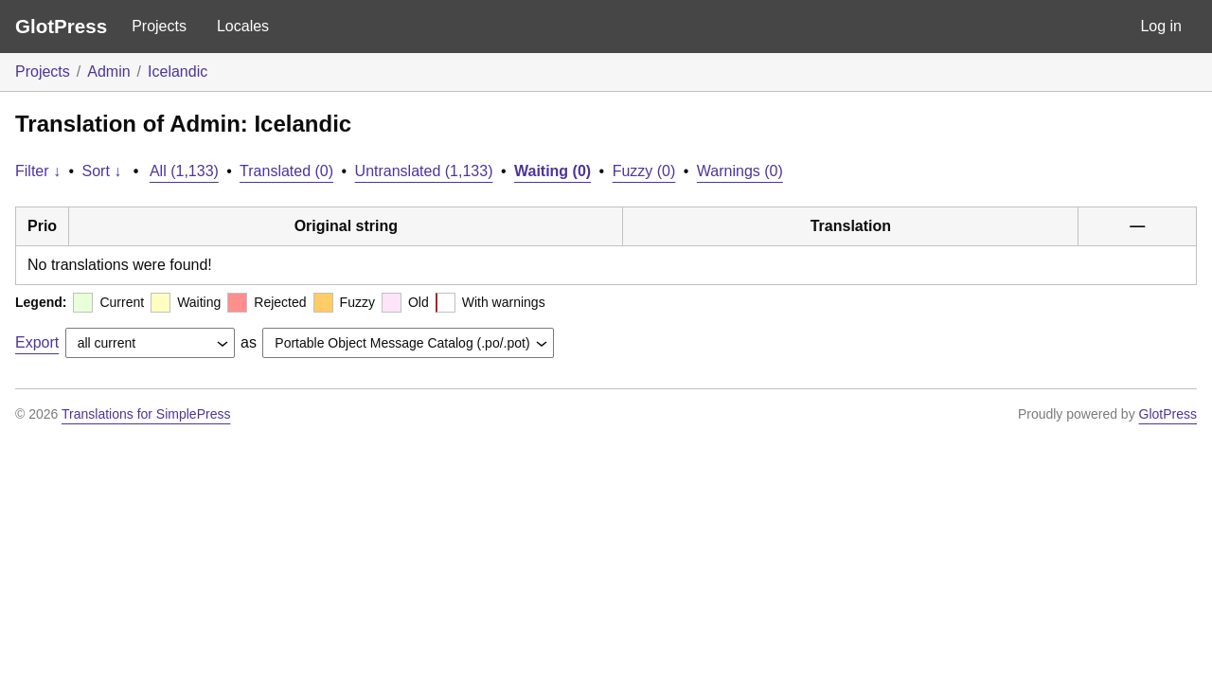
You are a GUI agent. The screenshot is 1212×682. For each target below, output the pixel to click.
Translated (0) (286, 171)
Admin (108, 71)
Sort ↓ (102, 171)
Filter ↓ (38, 171)
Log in (1161, 26)
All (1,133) (184, 171)
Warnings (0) (740, 171)
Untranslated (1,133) (424, 171)
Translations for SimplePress (146, 414)
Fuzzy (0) (644, 171)
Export (37, 342)
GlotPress (61, 26)
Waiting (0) (552, 171)
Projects (159, 26)
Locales (243, 26)
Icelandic (177, 71)
